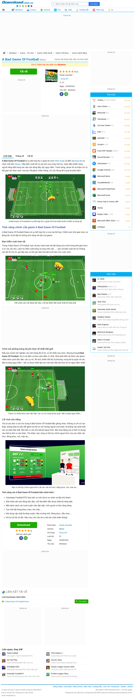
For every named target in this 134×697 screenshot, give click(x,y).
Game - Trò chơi (27, 53)
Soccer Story (56, 660)
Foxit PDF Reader (107, 151)
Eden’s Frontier (103, 340)
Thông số (20, 156)
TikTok (100, 208)
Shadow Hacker (104, 317)
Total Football (12, 653)
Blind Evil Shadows (105, 332)
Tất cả (5, 10)
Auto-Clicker (104, 106)
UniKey (106, 101)
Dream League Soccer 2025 (62, 667)
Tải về (30, 156)
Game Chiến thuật (44, 53)
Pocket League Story (59, 673)
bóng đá (78, 161)
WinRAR (103, 138)
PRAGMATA (106, 286)
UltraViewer (103, 163)
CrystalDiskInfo (105, 182)
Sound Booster (105, 157)
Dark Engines (103, 324)
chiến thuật (59, 161)
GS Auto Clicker (105, 125)
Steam (18, 164)
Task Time (101, 302)
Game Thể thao (62, 53)
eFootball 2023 (13, 667)
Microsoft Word (106, 177)
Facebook (115, 686)
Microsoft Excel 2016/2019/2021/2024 (106, 196)
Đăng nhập (57, 686)
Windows (13, 53)
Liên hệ (106, 686)
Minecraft (103, 113)
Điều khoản (78, 686)
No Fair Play (12, 660)
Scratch (102, 144)
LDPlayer (101, 227)
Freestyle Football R (15, 673)
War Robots (104, 294)
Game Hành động (79, 53)
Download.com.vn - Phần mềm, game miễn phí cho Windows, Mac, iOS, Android (17, 3)
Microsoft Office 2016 (108, 221)
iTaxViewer (103, 119)
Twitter (123, 686)
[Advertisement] (67, 34)
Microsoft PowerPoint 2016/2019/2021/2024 (106, 190)
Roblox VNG (105, 214)
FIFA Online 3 (56, 653)
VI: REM (100, 279)
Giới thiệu (7, 156)
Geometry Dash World (106, 309)
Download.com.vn (4, 53)
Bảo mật (87, 686)
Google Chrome (105, 170)
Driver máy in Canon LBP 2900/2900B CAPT (107, 202)
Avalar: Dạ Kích (103, 347)
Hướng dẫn (97, 686)
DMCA (130, 686)
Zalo (101, 132)
